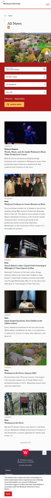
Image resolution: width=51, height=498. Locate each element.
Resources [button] (8, 474)
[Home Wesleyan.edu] (7, 3)
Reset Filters (20, 99)
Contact (8, 470)
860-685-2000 (26, 465)
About (10, 15)
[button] (47, 4)
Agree (8, 494)
